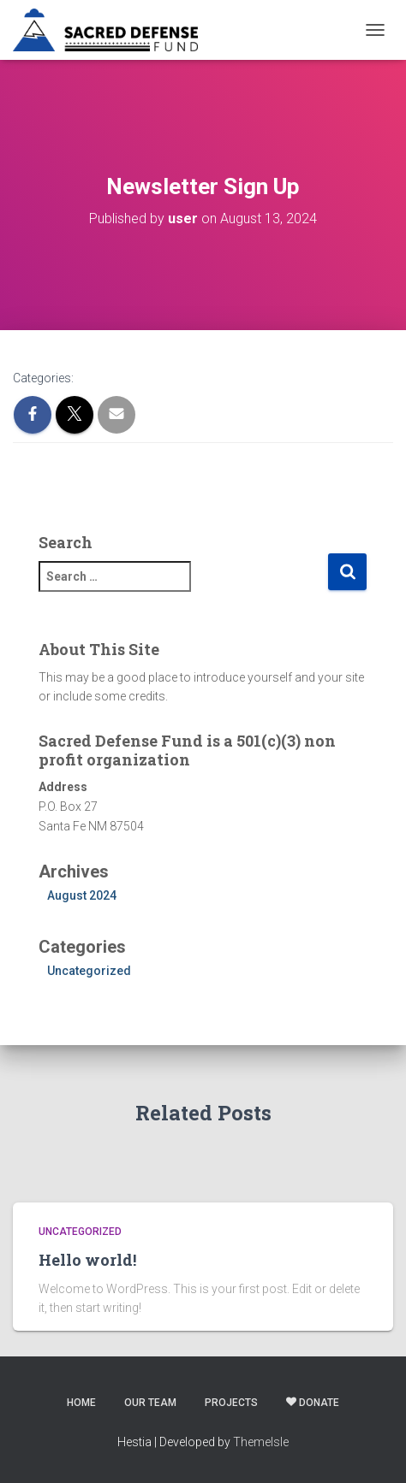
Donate (312, 1403)
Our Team (150, 1403)
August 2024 (81, 895)
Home (81, 1403)
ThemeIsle (261, 1442)
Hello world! (87, 1260)
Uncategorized (89, 971)
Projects (231, 1403)
